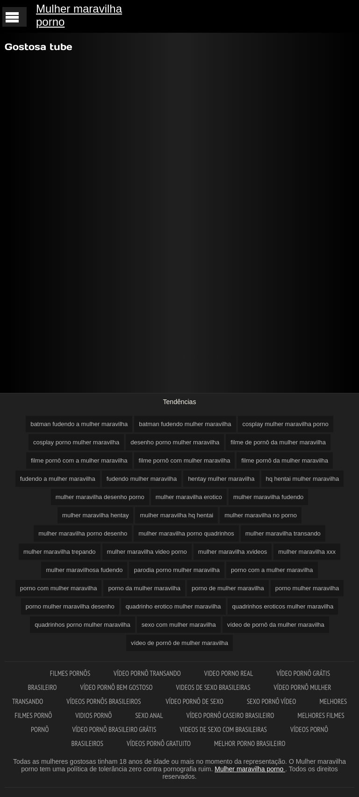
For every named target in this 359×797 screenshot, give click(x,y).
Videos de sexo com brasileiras (223, 729)
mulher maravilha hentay (95, 515)
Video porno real (228, 673)
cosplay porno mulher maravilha (76, 442)
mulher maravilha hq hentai (176, 515)
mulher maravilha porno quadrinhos (186, 533)
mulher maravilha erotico (189, 496)
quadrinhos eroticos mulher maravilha (283, 606)
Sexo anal (149, 715)
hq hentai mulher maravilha (302, 478)
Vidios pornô (93, 715)
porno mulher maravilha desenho (70, 606)
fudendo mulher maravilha (142, 478)
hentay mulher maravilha (221, 478)
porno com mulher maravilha (58, 588)
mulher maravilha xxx (307, 551)
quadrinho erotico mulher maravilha (173, 606)
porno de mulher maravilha (228, 588)
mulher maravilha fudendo (268, 496)
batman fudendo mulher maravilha (185, 423)
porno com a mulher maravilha (272, 569)
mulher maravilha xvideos (232, 551)
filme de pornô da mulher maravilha (278, 442)
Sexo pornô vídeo (271, 701)
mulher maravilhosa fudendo (84, 569)
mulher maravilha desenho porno (100, 496)
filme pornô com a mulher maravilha (79, 460)
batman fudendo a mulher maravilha (79, 423)
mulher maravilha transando (283, 533)
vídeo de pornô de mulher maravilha (179, 642)
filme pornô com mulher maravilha (184, 460)
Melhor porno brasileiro (249, 743)
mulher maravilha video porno (147, 551)
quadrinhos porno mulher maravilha (82, 624)
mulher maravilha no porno (260, 515)
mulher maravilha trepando (59, 551)
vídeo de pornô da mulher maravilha (275, 624)
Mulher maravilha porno (79, 15)
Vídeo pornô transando (147, 673)
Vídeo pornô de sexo (194, 701)
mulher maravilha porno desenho (82, 533)
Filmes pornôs (70, 673)
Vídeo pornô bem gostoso (116, 687)
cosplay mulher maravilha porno (286, 423)
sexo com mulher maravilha (179, 624)
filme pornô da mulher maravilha (284, 460)
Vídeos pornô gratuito (159, 743)
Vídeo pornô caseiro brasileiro (230, 715)
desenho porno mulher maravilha (174, 442)
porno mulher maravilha (307, 588)
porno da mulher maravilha (144, 588)
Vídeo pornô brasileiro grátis (114, 729)
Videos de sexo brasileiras (213, 687)
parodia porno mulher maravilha (177, 569)
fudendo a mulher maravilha (57, 478)
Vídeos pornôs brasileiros (104, 701)
